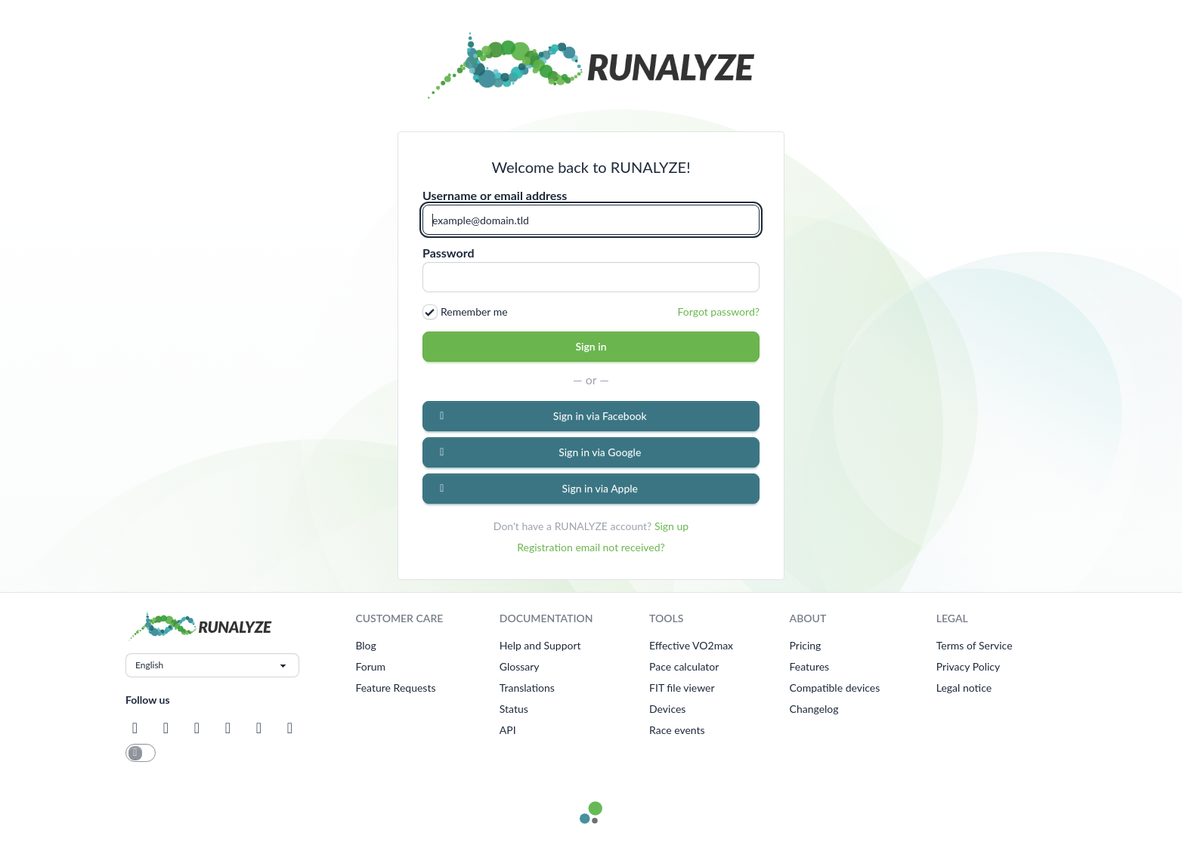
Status (514, 708)
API (508, 729)
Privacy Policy (968, 666)
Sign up (671, 526)
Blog (365, 645)
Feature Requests (395, 687)
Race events (677, 729)
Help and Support (540, 645)
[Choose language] (212, 665)
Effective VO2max (691, 645)
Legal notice (964, 687)
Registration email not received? (591, 547)
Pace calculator (684, 666)
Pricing (806, 645)
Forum (370, 666)
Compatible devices (835, 687)
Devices (667, 708)
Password (448, 253)
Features (810, 666)
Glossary (520, 666)
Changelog (814, 708)
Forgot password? (719, 311)
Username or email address (494, 196)
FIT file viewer (682, 687)
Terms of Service (974, 645)
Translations (527, 687)
